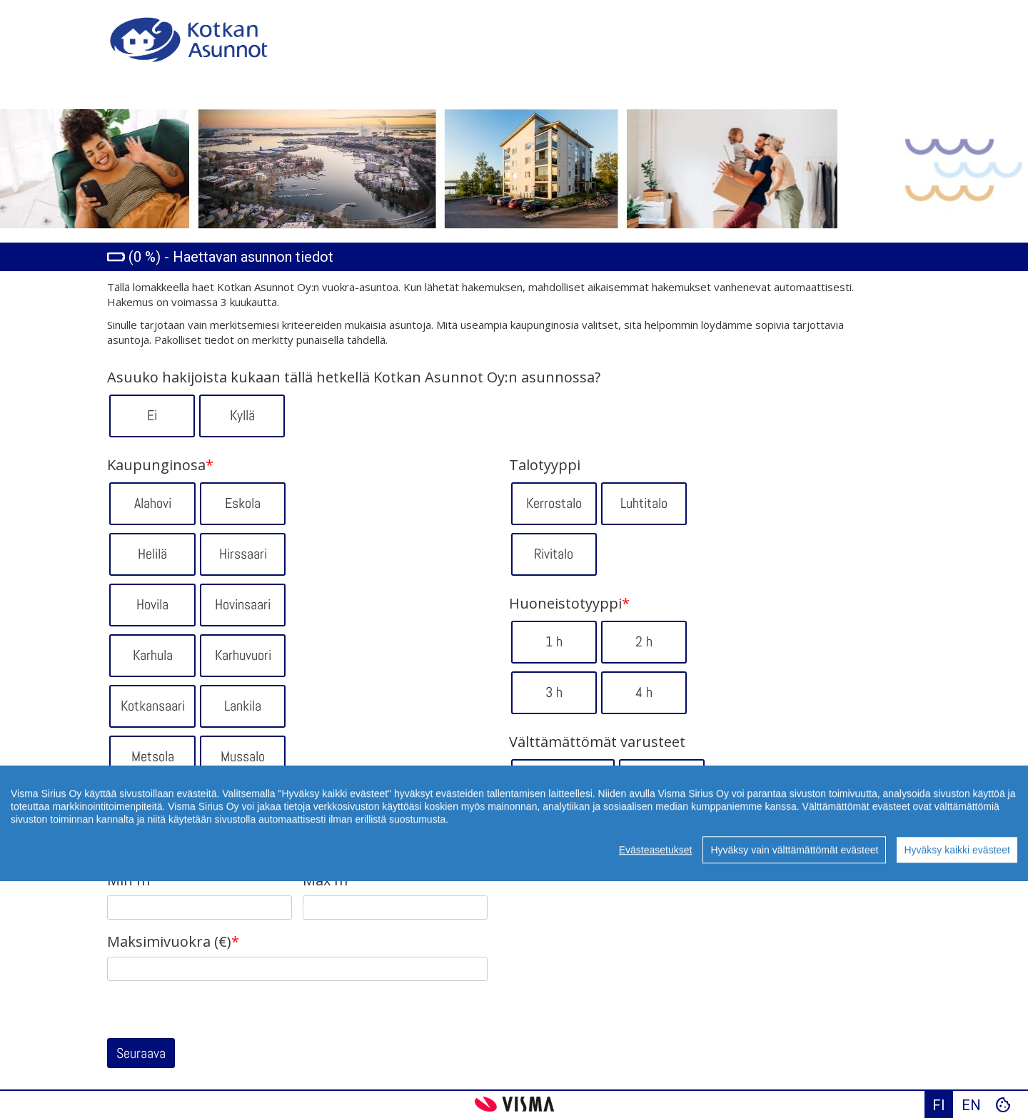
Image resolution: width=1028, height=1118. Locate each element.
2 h (643, 641)
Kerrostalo (554, 503)
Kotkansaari (153, 705)
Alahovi (152, 503)
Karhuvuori (243, 655)
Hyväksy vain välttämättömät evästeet (794, 879)
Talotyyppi (544, 465)
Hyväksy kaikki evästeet (957, 879)
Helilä (152, 553)
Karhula (153, 655)
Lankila (242, 705)
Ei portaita (563, 780)
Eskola (243, 503)
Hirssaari (243, 553)
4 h (643, 692)
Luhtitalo (643, 503)
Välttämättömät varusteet (597, 742)
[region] (514, 853)
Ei (152, 415)
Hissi (661, 780)
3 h (554, 692)
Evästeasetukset (655, 879)
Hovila (152, 604)
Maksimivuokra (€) (173, 942)
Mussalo (243, 756)
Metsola (152, 756)
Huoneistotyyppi (569, 603)
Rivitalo (553, 553)
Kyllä (242, 415)
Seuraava (141, 1053)
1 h (554, 641)
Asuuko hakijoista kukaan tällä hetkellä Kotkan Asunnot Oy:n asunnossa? (353, 377)
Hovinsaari (243, 604)
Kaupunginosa (160, 465)
